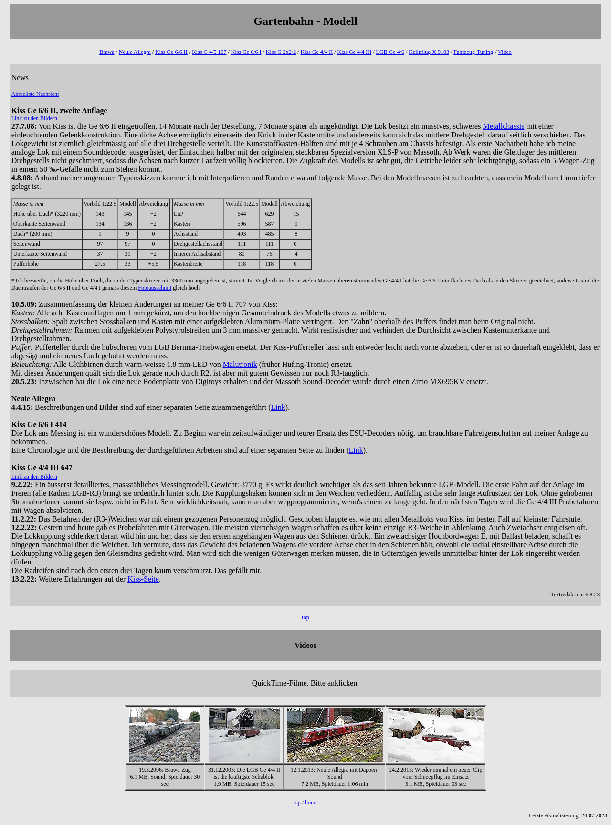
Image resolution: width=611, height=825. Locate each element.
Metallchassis (503, 126)
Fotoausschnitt (154, 287)
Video (505, 52)
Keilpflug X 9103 (429, 52)
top (305, 617)
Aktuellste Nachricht (35, 94)
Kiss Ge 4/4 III (354, 52)
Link (278, 407)
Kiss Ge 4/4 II (317, 52)
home (311, 802)
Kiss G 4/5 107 (209, 52)
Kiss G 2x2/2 (281, 52)
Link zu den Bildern (34, 118)
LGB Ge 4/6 (390, 52)
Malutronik (240, 364)
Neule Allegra (135, 52)
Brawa (106, 52)
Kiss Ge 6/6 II (171, 52)
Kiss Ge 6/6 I (246, 52)
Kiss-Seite (143, 579)
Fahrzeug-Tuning (473, 52)
